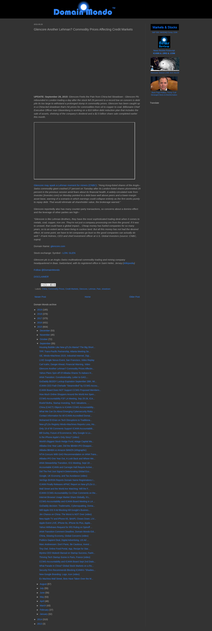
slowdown (106, 289)
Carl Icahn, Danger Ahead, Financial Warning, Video (64, 364)
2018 (40, 314)
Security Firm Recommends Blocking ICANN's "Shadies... (67, 570)
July (42, 588)
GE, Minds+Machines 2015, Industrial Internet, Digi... (65, 355)
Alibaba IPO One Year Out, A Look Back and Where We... (67, 458)
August (43, 584)
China (44, 289)
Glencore (83, 289)
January (44, 614)
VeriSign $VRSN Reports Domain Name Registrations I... (67, 480)
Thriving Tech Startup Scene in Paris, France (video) (64, 557)
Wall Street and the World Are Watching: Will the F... (64, 488)
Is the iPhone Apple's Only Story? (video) (59, 437)
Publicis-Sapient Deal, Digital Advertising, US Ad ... (64, 540)
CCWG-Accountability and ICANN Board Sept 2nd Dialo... (67, 561)
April (42, 601)
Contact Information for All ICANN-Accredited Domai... (65, 415)
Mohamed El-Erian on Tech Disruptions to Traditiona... (65, 420)
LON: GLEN (69, 253)
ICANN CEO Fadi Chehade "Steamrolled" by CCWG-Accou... (69, 385)
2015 (40, 327)
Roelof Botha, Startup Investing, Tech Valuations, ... (64, 403)
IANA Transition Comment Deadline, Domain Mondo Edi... (67, 531)
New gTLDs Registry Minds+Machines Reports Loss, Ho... (67, 424)
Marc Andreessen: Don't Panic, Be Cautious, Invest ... (65, 544)
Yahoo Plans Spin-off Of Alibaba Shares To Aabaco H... (66, 373)
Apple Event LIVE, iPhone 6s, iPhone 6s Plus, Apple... (65, 523)
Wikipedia (129, 263)
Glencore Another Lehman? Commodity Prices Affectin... (66, 368)
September (45, 343)
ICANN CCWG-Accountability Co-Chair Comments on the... (68, 493)
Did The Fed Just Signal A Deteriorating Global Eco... (65, 471)
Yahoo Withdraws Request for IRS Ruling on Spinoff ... (65, 527)
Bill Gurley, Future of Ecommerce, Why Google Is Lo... (65, 433)
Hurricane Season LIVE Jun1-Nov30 (165, 73)
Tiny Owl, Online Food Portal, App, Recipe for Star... (64, 548)
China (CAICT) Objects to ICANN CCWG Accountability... (67, 407)
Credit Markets (71, 289)
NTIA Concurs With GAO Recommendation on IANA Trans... (68, 454)
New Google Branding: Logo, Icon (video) (59, 574)
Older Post (134, 297)
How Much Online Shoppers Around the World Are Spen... (67, 394)
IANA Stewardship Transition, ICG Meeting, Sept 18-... (65, 463)
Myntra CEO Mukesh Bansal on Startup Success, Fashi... (67, 553)
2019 (40, 309)
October (44, 339)
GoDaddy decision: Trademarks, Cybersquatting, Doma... (67, 506)
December (45, 330)
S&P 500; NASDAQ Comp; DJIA (164, 32)
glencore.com (58, 246)
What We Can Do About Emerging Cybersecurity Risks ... (67, 411)
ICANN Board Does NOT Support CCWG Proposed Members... (70, 390)
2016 (40, 322)
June (42, 592)
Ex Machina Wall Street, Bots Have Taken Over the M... (66, 578)
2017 (40, 318)
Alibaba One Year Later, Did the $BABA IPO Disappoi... (66, 446)
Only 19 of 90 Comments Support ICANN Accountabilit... (66, 428)
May (42, 597)
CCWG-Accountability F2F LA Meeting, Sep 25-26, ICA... (67, 398)
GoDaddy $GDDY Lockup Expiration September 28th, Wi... (68, 381)
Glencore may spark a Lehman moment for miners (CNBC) (65, 185)
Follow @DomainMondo (47, 270)
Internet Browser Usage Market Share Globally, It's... (64, 497)
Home (88, 297)
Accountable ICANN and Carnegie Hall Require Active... (66, 467)
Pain (99, 289)
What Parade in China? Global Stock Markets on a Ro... (66, 566)
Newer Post (40, 297)
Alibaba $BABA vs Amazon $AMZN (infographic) (62, 450)
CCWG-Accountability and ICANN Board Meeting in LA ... (67, 501)
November (45, 335)
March (43, 605)
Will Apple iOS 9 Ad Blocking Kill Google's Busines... (64, 510)
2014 (40, 619)
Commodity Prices (56, 289)
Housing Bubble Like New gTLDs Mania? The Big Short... (67, 347)
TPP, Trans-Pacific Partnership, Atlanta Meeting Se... (65, 351)
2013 (40, 624)
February (44, 610)
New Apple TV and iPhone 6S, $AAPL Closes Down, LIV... (67, 518)
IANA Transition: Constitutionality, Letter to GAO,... (63, 377)
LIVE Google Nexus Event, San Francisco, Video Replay (66, 360)
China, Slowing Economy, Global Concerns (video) (63, 536)
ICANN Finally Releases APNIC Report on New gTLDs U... (67, 484)
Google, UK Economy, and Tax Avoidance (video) (63, 476)
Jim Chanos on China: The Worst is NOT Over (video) (65, 514)
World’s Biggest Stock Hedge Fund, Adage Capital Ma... (66, 441)
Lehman (92, 289)
